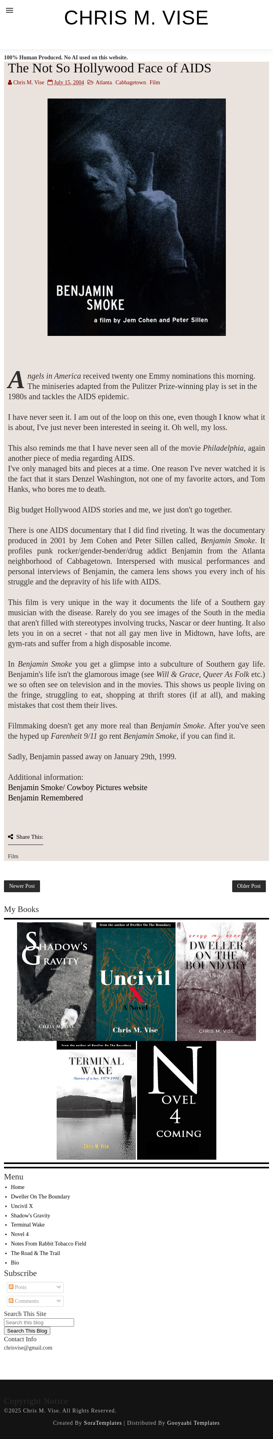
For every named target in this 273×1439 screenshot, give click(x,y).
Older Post (249, 886)
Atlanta (103, 82)
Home (18, 1187)
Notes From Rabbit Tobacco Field (48, 1244)
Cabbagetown (130, 82)
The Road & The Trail (35, 1253)
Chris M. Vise (136, 18)
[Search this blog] (39, 1322)
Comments (24, 1301)
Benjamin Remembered (45, 797)
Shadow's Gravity (30, 1216)
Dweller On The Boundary (40, 1197)
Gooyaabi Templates (193, 1423)
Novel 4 (20, 1234)
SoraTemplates (103, 1423)
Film (154, 82)
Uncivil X (22, 1206)
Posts (18, 1287)
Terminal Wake (28, 1225)
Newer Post (22, 886)
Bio (15, 1263)
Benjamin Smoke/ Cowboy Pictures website (77, 787)
